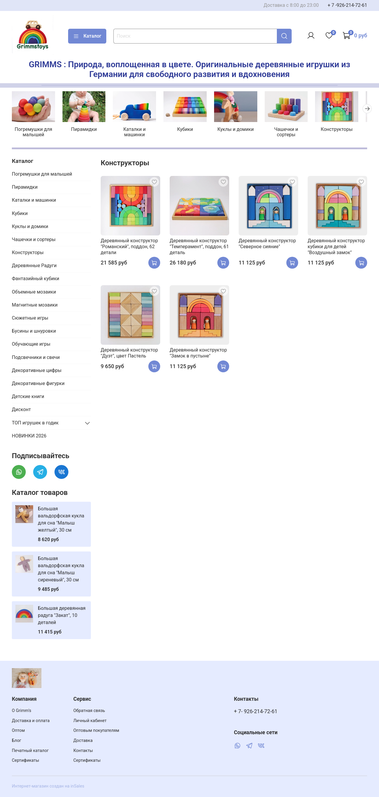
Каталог (87, 36)
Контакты (83, 750)
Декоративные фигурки (38, 384)
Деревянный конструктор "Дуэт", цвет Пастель (129, 354)
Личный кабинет (90, 720)
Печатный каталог (30, 750)
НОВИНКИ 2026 (29, 437)
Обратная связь (89, 710)
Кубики (189, 130)
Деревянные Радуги (34, 266)
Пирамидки (86, 130)
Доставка (83, 740)
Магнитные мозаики (35, 306)
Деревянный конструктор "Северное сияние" (267, 244)
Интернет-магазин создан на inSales (48, 786)
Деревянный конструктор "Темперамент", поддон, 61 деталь (199, 247)
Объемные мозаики (34, 293)
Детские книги (28, 397)
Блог (16, 740)
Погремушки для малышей (34, 132)
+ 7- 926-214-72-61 (255, 711)
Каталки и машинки (137, 130)
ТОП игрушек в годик (35, 423)
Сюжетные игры (30, 319)
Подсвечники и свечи (36, 358)
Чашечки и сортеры (293, 130)
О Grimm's (21, 710)
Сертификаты (25, 760)
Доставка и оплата (31, 720)
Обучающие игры (31, 345)
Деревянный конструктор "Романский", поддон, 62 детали (129, 247)
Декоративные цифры (37, 371)
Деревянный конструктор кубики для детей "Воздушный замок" (336, 247)
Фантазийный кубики (35, 280)
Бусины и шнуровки (34, 332)
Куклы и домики (241, 130)
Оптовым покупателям (96, 730)
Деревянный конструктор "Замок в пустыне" (198, 354)
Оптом (18, 730)
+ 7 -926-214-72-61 (347, 5)
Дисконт (21, 410)
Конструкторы (345, 130)
